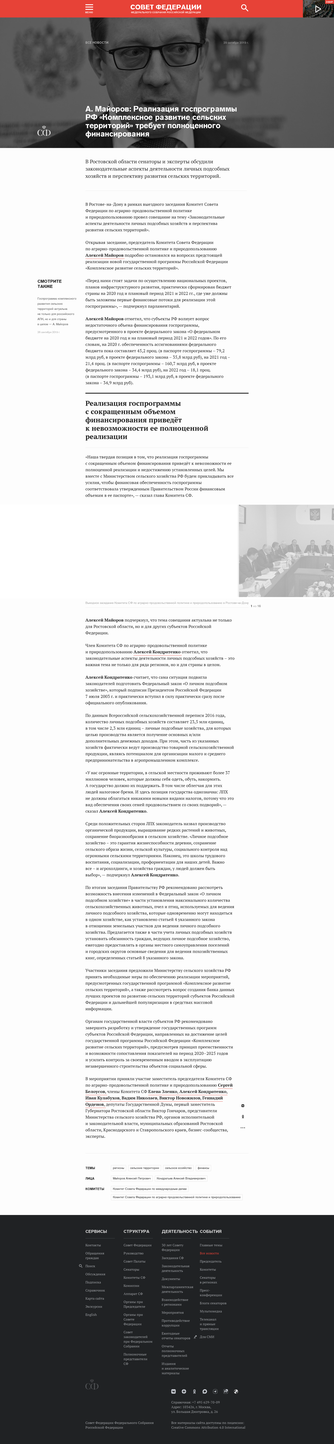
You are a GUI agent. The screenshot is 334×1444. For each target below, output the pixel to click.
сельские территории (144, 1168)
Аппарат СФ (133, 1294)
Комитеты (208, 1269)
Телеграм (215, 1391)
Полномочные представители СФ (135, 1359)
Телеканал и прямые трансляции (209, 1324)
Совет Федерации (138, 1245)
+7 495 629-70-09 (206, 1402)
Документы (171, 1279)
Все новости (96, 43)
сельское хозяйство (178, 1168)
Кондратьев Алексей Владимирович (181, 1178)
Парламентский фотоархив (236, 1391)
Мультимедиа (211, 1311)
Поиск (90, 1266)
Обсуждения (95, 1274)
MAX (205, 1391)
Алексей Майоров (105, 255)
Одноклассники (243, 1116)
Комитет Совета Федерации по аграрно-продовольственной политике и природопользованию (177, 1197)
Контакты (93, 1245)
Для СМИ (207, 1337)
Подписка (93, 1282)
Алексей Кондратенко (158, 652)
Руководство (134, 1253)
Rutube (225, 1391)
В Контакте (242, 1105)
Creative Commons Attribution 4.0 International (208, 1427)
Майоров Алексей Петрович (132, 1178)
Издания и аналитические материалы (175, 1368)
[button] (89, 8)
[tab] (243, 1119)
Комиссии (131, 1285)
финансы (203, 1168)
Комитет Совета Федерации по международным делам (150, 1189)
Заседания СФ (173, 1258)
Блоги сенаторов (213, 1303)
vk (173, 1391)
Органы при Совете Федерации (133, 1319)
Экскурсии (93, 1306)
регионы (118, 1168)
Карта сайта (94, 1298)
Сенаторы (131, 1269)
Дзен (184, 1391)
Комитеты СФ (134, 1277)
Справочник (95, 1290)
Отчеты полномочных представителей (174, 1351)
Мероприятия (173, 1312)
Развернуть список (243, 1127)
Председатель (211, 1261)
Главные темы (211, 1245)
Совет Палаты (134, 1261)
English (91, 1314)
